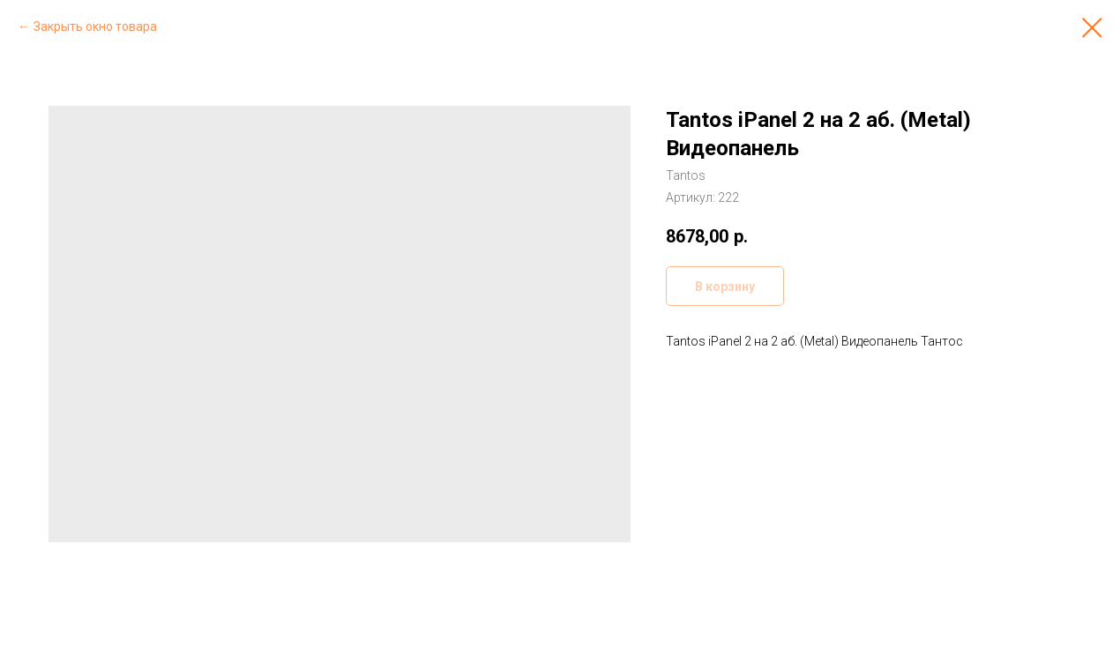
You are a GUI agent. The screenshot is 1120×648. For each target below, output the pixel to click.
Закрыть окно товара (95, 26)
